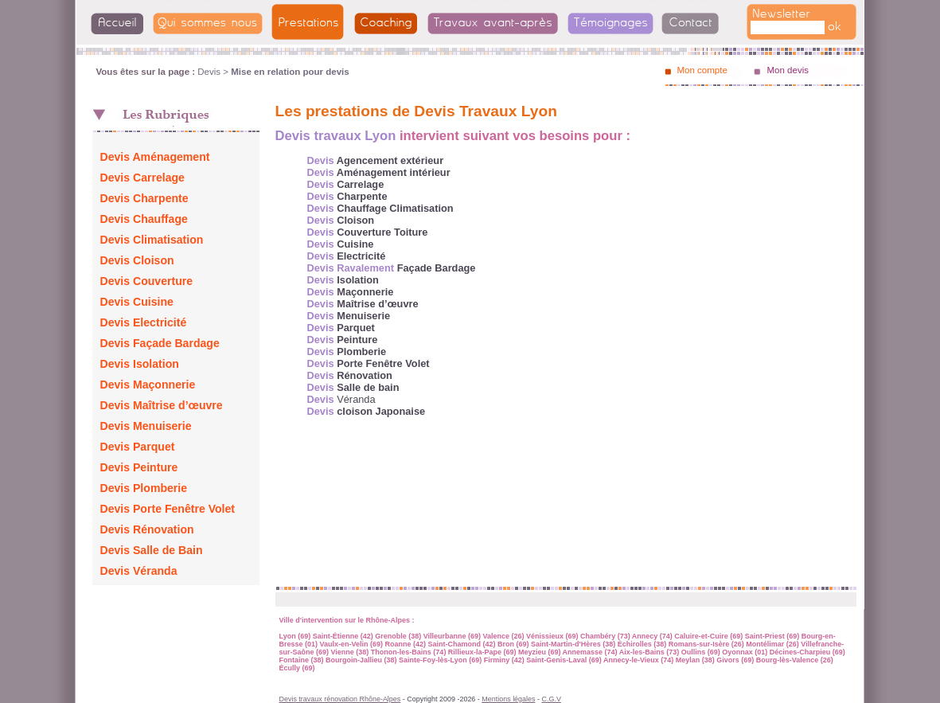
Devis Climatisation (152, 239)
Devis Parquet (137, 446)
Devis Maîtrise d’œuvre (161, 405)
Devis (208, 71)
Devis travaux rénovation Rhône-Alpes (340, 699)
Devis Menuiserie (146, 426)
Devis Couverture (146, 281)
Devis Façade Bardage (160, 343)
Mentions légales (508, 699)
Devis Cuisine (137, 301)
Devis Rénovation (147, 529)
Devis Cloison (137, 260)
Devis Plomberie (144, 488)
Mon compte (702, 70)
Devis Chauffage (144, 219)
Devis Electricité (143, 322)
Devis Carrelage (142, 177)
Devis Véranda (138, 570)
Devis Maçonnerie (148, 384)
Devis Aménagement (155, 156)
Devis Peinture (139, 467)
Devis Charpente (144, 198)
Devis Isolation (139, 363)
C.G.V (550, 699)
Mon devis (788, 70)
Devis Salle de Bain (151, 550)
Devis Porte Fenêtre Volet (168, 508)
